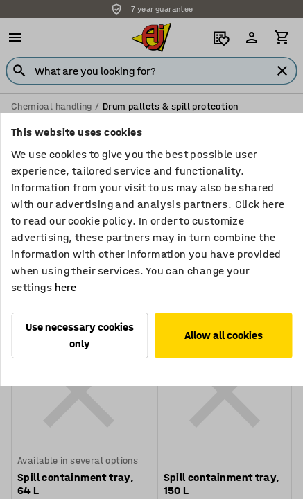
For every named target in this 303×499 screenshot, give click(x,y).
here (273, 204)
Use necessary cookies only (80, 335)
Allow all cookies (223, 335)
